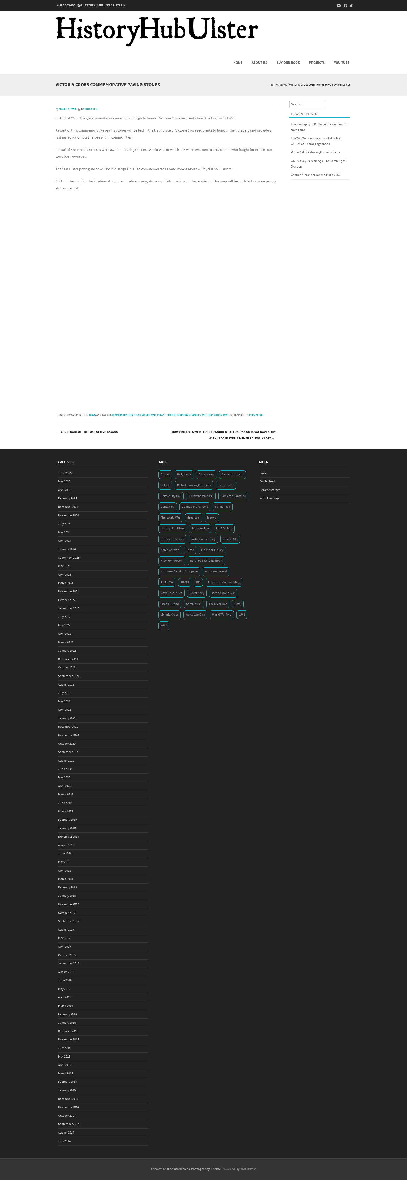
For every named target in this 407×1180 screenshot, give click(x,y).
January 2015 (67, 1090)
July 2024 (64, 524)
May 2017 (64, 938)
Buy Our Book (288, 62)
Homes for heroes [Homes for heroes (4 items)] (172, 539)
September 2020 (68, 752)
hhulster (90, 109)
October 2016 (67, 955)
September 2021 (68, 676)
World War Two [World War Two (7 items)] (222, 615)
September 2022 (68, 608)
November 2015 (68, 1039)
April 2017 (64, 947)
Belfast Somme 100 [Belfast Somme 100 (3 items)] (200, 496)
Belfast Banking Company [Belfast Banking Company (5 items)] (194, 485)
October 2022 (67, 600)
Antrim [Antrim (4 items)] (165, 475)
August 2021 (66, 685)
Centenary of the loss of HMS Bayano (87, 432)
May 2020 (64, 777)
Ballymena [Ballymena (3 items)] (184, 475)
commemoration (122, 415)
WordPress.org (269, 498)
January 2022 (67, 651)
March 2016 (65, 1006)
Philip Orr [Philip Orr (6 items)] (167, 582)
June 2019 (65, 803)
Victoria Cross (212, 415)
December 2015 (68, 1031)
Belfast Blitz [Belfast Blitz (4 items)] (226, 485)
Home (237, 62)
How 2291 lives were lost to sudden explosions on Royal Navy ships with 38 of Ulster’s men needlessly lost (224, 435)
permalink (256, 415)
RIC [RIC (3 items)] (198, 582)
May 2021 (64, 701)
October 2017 (67, 913)
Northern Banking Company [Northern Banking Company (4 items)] (179, 572)
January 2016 (67, 1023)
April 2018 (64, 871)
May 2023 (64, 566)
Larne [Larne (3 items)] (190, 550)
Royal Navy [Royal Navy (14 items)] (196, 593)
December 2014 (68, 1099)
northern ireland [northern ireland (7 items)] (216, 572)
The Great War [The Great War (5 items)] (218, 604)
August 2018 (66, 845)
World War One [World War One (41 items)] (195, 615)
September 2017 (68, 921)
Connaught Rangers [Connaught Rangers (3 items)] (195, 507)
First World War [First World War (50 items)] (170, 518)
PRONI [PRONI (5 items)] (184, 582)
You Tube (341, 62)
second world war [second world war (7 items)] (223, 593)
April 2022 (64, 634)
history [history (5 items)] (211, 518)
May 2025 (64, 482)
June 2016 (65, 980)
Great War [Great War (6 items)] (193, 518)
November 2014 (68, 1107)
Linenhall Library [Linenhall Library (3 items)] (212, 550)
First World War (145, 415)
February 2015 (67, 1082)
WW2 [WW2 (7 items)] (164, 625)
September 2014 (68, 1124)
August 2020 (66, 761)
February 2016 (67, 1014)
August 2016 (66, 972)
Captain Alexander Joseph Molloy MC (315, 175)
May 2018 (64, 862)
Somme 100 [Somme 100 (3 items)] (193, 604)
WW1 (226, 415)
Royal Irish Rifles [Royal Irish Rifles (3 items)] (171, 593)
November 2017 (68, 904)
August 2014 (66, 1133)
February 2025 (67, 498)
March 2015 (65, 1073)
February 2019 (67, 820)
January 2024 (67, 549)
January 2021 (67, 718)
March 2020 (65, 794)
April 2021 (64, 710)
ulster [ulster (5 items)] (237, 604)
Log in (264, 473)
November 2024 (68, 515)
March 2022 (65, 642)
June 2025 (65, 473)
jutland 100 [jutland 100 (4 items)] (230, 539)
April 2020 (64, 786)
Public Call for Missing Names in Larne (315, 152)
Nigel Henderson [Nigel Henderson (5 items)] (172, 561)
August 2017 (66, 930)
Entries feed (267, 482)
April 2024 (64, 541)
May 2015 (64, 1057)
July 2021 (64, 693)
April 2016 (64, 997)
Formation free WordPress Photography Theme (186, 1169)
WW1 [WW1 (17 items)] (242, 615)
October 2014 (67, 1116)
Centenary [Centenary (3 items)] (167, 507)
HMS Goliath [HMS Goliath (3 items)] (224, 528)
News (283, 84)
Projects (317, 62)
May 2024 (64, 532)
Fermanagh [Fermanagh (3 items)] (222, 507)
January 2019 (67, 828)
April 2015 (64, 1065)
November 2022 (68, 592)
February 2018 (67, 887)
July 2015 (64, 1048)
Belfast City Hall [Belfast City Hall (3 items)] (171, 496)
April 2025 (64, 490)
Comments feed (270, 490)
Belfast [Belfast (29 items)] (165, 485)
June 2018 (65, 853)
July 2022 (64, 617)
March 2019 (65, 811)
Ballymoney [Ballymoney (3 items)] (206, 475)
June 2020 (65, 769)
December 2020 (68, 727)
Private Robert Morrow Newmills (179, 415)
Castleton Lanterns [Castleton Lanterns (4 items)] (233, 496)
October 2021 (67, 668)
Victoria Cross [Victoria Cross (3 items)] (169, 615)
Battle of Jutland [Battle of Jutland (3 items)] (232, 475)
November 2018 (68, 837)
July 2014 (64, 1141)
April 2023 (64, 575)
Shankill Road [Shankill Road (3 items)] (170, 604)
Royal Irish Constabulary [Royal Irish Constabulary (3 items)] (224, 582)
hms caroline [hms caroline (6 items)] (200, 528)
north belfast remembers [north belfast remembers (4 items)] (206, 561)
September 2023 (68, 558)
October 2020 (67, 744)
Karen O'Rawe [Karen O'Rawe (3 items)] (170, 550)
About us (259, 62)
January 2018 (67, 896)
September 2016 (68, 963)
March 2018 (65, 879)
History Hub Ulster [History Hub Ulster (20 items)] (173, 528)
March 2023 (65, 583)
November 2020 (68, 735)
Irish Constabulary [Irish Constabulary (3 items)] (203, 539)
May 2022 (64, 625)
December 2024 (68, 507)
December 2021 (68, 659)
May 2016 (64, 989)
